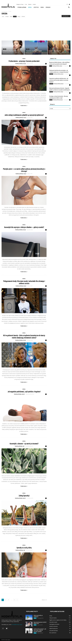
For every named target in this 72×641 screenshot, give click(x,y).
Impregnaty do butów (54, 624)
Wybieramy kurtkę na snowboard (38, 616)
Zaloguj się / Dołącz (20, 4)
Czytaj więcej (24, 105)
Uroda (30, 7)
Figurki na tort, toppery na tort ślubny (57, 620)
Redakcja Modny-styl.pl (8, 52)
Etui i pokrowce (52, 632)
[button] (68, 7)
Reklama (29, 4)
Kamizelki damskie (53, 630)
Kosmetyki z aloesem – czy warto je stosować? (24, 444)
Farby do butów (53, 618)
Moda (42, 7)
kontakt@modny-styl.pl (17, 624)
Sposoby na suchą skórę (24, 548)
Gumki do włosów (53, 626)
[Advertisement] (36, 30)
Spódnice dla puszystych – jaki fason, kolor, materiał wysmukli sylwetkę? (40, 630)
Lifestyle (36, 7)
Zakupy (18, 16)
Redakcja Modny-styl (53, 52)
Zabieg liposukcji (24, 496)
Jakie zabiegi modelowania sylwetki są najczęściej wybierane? (24, 115)
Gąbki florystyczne (53, 628)
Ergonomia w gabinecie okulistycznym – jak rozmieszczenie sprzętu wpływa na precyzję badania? (58, 80)
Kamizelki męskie (53, 622)
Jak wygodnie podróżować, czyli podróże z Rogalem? (24, 392)
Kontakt (34, 4)
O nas (26, 4)
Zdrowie (48, 7)
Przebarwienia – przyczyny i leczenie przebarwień (24, 61)
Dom (3, 16)
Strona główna (21, 7)
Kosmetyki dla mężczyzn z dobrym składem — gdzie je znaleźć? (24, 227)
